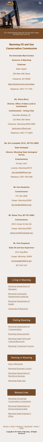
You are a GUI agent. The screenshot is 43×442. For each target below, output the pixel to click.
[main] (21, 33)
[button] (3, 3)
